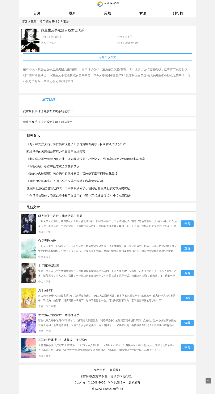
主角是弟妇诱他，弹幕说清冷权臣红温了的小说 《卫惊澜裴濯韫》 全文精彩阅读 (78, 195)
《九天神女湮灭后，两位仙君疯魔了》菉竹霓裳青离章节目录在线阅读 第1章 (76, 144)
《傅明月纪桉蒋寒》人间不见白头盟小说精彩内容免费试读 (64, 181)
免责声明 (99, 370)
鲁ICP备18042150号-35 (107, 388)
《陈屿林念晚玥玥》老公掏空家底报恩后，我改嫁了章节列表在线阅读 (72, 173)
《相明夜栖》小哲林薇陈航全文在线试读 (52, 166)
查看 (187, 223)
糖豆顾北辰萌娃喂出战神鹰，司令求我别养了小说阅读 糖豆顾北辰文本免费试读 (78, 188)
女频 (142, 13)
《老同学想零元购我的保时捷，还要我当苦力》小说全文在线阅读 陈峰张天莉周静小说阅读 (85, 159)
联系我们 (115, 370)
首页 (37, 13)
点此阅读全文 (107, 57)
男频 (107, 13)
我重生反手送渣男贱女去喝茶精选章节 (48, 111)
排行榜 (178, 13)
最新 (72, 13)
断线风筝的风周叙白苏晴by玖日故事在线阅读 (55, 151)
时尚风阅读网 (117, 382)
